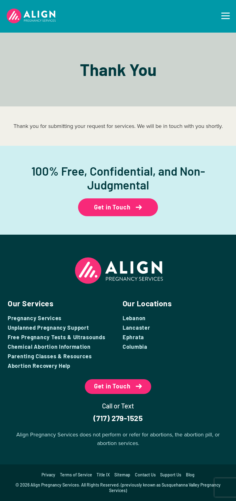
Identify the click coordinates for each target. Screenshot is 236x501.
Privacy (48, 474)
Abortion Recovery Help (39, 365)
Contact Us (145, 474)
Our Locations (148, 303)
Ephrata (133, 337)
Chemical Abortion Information (49, 346)
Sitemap (122, 474)
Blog (190, 474)
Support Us (171, 474)
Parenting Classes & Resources (50, 356)
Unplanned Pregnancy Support (48, 327)
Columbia (135, 346)
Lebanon (134, 318)
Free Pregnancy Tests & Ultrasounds (56, 337)
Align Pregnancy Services (54, 484)
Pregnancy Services (34, 318)
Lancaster (136, 327)
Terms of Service (76, 474)
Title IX (103, 474)
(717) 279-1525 (118, 418)
